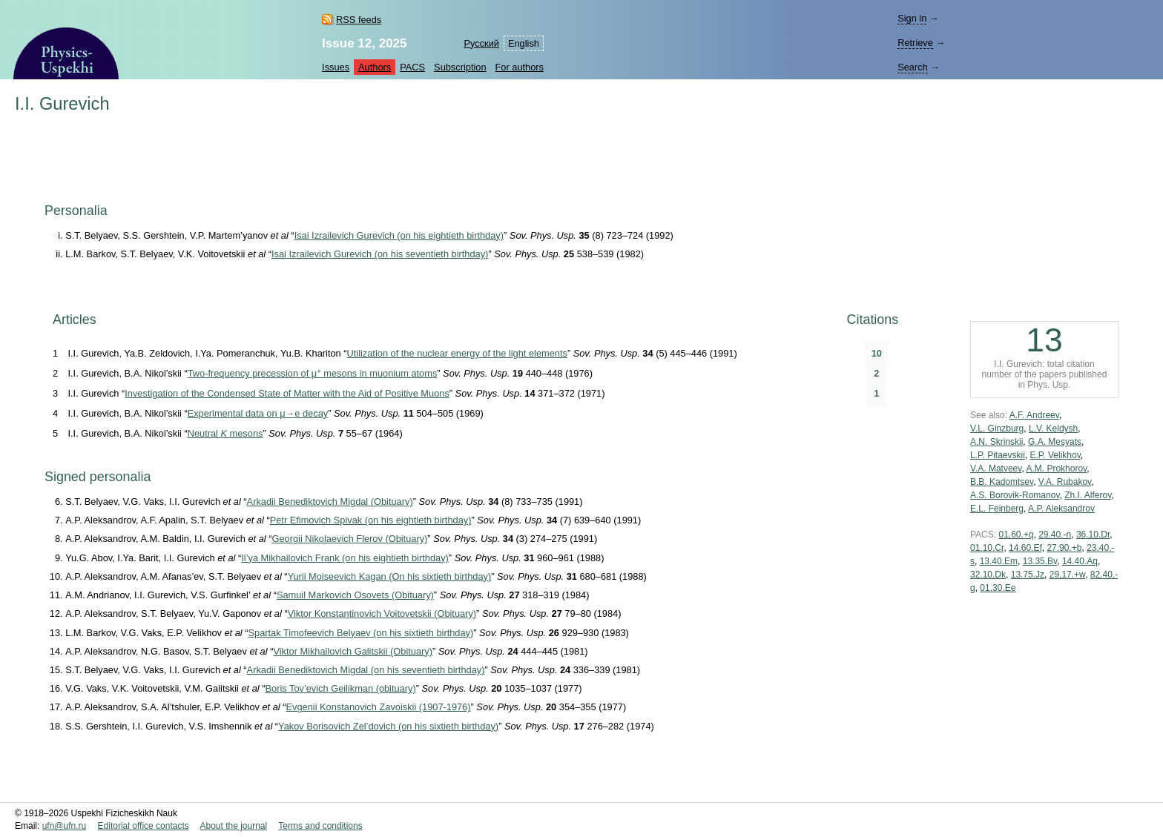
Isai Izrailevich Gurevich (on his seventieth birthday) (379, 253)
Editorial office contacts (143, 826)
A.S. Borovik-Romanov (1015, 495)
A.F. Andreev (1034, 415)
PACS (412, 67)
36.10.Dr (1093, 534)
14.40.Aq (1080, 561)
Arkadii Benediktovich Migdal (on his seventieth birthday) (366, 669)
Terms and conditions (320, 826)
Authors (374, 67)
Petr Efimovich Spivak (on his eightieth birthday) (371, 520)
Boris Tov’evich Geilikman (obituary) (341, 688)
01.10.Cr (987, 548)
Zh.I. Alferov (1087, 495)
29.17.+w (1067, 574)
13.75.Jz (1027, 574)
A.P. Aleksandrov (1061, 508)
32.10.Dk (988, 574)
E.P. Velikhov (1055, 455)
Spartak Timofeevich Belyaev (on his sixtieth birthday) (361, 632)
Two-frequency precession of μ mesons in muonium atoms (313, 373)
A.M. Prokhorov (1056, 468)
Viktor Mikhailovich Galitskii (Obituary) (352, 651)
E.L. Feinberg (997, 508)
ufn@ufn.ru (64, 826)
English (523, 43)
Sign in (911, 18)
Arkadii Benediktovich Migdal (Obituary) (330, 501)
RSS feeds (358, 19)
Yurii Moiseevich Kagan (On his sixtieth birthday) (390, 576)
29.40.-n (1054, 534)
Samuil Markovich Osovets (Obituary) (355, 595)
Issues (335, 67)
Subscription (460, 67)
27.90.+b (1064, 548)
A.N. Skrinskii (996, 442)
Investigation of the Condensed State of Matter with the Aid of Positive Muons (287, 393)
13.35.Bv (1040, 561)
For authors (519, 67)
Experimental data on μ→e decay (258, 413)
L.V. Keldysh (1053, 428)
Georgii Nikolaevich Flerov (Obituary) (350, 538)
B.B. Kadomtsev (1001, 482)
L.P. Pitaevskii (997, 455)
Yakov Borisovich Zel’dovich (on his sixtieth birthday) (388, 726)
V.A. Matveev (995, 468)
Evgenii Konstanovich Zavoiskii (378, 706)
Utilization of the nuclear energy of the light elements (457, 353)
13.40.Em (999, 561)
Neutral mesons (225, 433)
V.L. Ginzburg (997, 428)
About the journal (233, 826)
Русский (481, 43)
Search (912, 67)
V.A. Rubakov (1064, 482)
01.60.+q (1015, 534)
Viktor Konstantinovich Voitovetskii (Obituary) (382, 613)
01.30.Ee (997, 588)
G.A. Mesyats (1054, 442)
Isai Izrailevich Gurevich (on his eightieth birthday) (399, 235)
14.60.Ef (1025, 548)
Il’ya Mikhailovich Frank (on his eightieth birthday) (345, 557)
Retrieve (915, 42)
